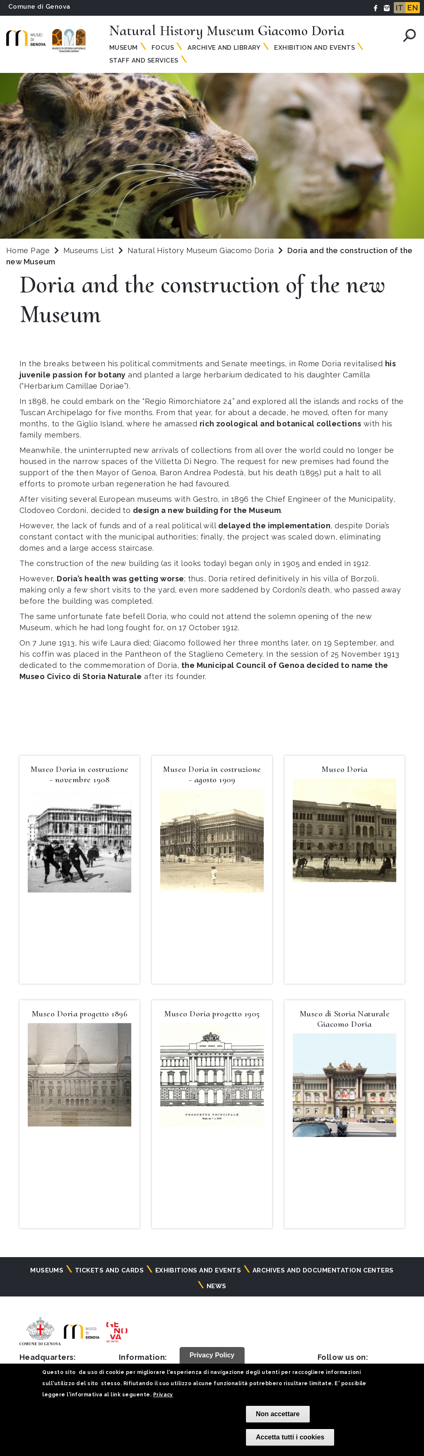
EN (412, 7)
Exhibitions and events (198, 1270)
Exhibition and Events (314, 47)
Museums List (88, 250)
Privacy (163, 1395)
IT (399, 7)
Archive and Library (224, 47)
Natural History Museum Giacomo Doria (202, 250)
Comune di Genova (39, 6)
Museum (123, 47)
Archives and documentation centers (323, 1270)
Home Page (28, 250)
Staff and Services (143, 60)
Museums (46, 1270)
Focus (163, 47)
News (216, 1286)
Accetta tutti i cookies (290, 1437)
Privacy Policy (212, 1355)
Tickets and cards (109, 1270)
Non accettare (278, 1413)
